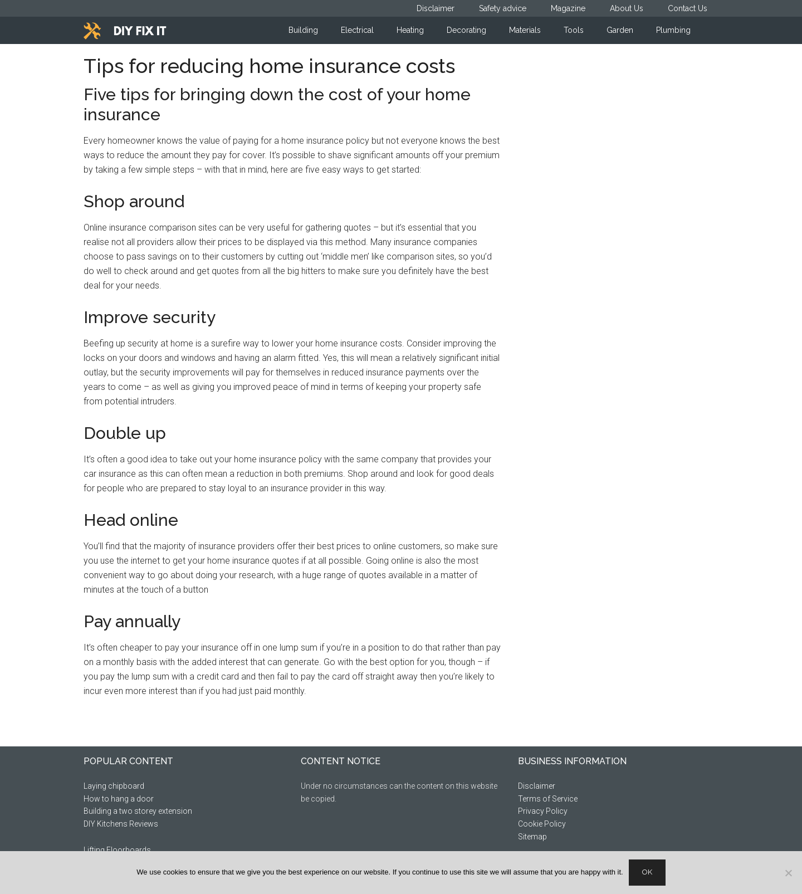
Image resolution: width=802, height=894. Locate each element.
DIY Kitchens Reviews (121, 823)
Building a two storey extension (138, 811)
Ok (647, 872)
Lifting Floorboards (117, 850)
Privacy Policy (543, 811)
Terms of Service (548, 798)
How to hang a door (119, 798)
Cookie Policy (542, 823)
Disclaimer (536, 785)
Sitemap (532, 836)
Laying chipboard (114, 785)
